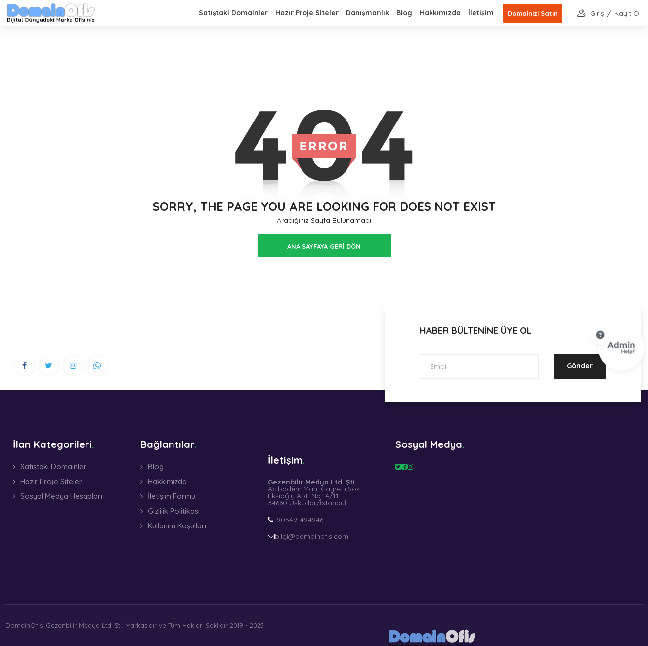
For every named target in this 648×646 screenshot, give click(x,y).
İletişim (481, 12)
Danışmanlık (367, 12)
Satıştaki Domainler (233, 12)
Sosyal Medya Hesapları (61, 496)
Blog (404, 12)
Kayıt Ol (627, 13)
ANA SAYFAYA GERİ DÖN (324, 246)
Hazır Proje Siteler (307, 12)
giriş (597, 13)
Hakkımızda (440, 12)
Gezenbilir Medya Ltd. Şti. (84, 625)
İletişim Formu (171, 496)
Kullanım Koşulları (177, 525)
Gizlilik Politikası (174, 511)
